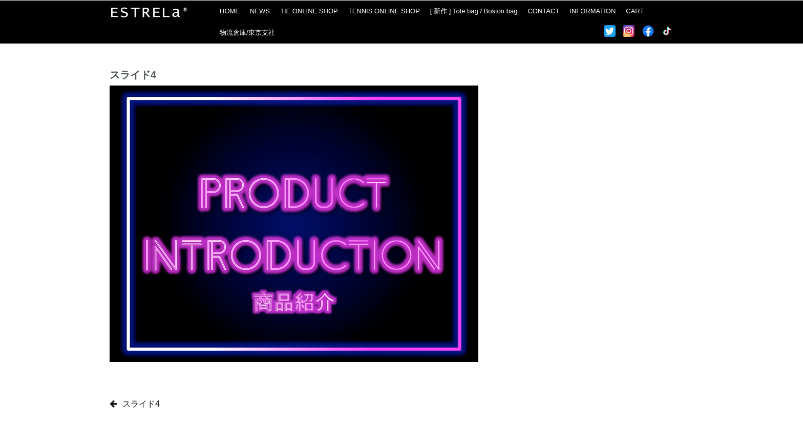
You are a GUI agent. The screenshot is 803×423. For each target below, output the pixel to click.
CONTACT (543, 11)
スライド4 (141, 403)
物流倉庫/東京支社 (247, 32)
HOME (230, 11)
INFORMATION (592, 11)
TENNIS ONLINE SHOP (384, 11)
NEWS (260, 11)
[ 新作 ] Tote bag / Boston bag (474, 11)
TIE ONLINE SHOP (309, 11)
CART (635, 11)
